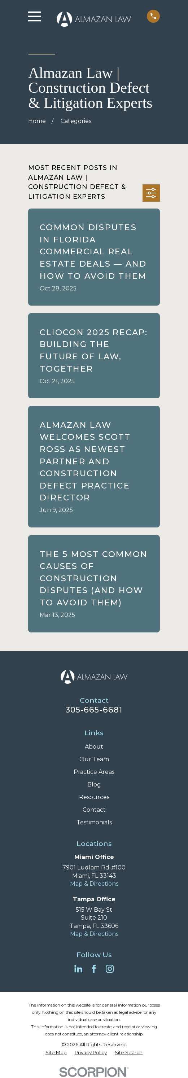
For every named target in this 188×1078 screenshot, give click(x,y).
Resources (94, 797)
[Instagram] (110, 969)
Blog (94, 784)
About (94, 746)
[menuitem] (56, 1052)
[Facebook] (94, 969)
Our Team (94, 759)
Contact (94, 809)
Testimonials (94, 822)
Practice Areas (94, 771)
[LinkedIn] (78, 969)
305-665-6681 (94, 709)
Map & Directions (94, 883)
